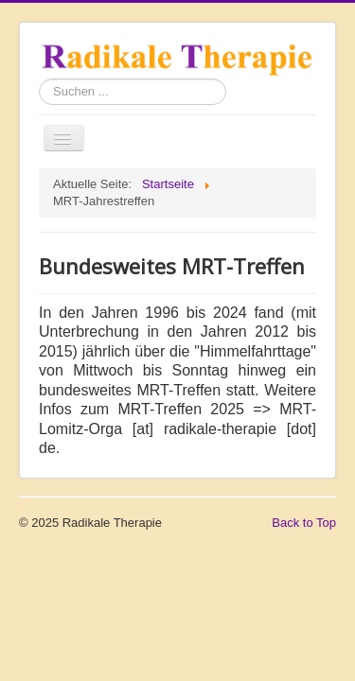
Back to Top (304, 522)
